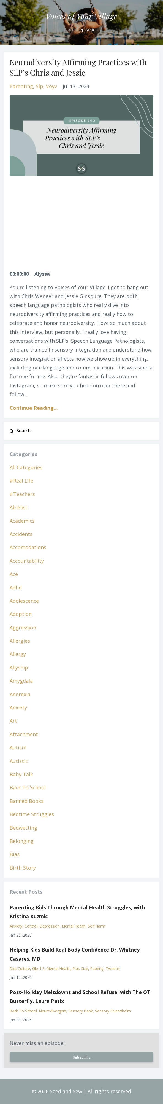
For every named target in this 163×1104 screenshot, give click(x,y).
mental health (74, 926)
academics (22, 521)
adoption (21, 614)
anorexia (20, 694)
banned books (27, 801)
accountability (27, 561)
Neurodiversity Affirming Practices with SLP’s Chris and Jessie (78, 67)
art (13, 720)
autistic (19, 761)
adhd (16, 587)
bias (15, 854)
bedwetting (23, 827)
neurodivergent (52, 1011)
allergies (20, 640)
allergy (18, 654)
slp (39, 86)
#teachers (22, 494)
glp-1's (38, 968)
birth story (23, 867)
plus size (80, 968)
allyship (19, 667)
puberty (97, 968)
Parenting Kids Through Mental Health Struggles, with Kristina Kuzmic (77, 912)
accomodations (28, 547)
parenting (21, 86)
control (31, 926)
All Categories (26, 467)
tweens (113, 968)
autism (18, 747)
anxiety (18, 707)
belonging (22, 841)
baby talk (21, 774)
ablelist (19, 507)
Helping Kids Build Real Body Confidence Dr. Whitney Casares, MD (75, 954)
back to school (28, 787)
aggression (23, 627)
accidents (21, 534)
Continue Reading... (34, 407)
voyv (51, 86)
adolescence (24, 600)
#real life (21, 480)
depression (50, 926)
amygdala (21, 680)
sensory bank (81, 1011)
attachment (24, 734)
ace (14, 574)
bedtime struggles (32, 814)
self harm (96, 926)
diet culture (20, 968)
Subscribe (81, 1056)
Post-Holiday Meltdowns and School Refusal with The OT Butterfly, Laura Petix (80, 996)
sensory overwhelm (113, 1011)
